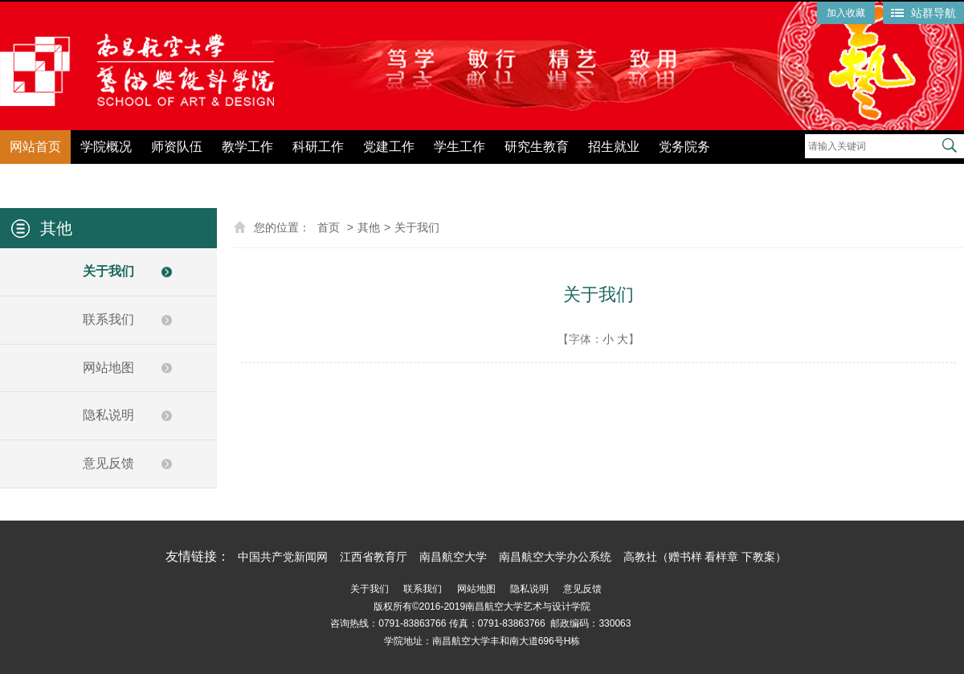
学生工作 (459, 146)
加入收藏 (846, 12)
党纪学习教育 (768, 175)
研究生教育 (536, 146)
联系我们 (108, 319)
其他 (368, 227)
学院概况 (106, 146)
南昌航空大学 (453, 556)
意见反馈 (108, 463)
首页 (328, 227)
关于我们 (108, 271)
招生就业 (613, 146)
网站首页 (35, 146)
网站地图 (108, 367)
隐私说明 (108, 415)
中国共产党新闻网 (283, 556)
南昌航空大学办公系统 (555, 556)
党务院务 (684, 146)
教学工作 (247, 146)
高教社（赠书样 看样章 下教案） (705, 556)
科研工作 (318, 146)
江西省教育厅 (373, 556)
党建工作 (389, 146)
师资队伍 (176, 146)
